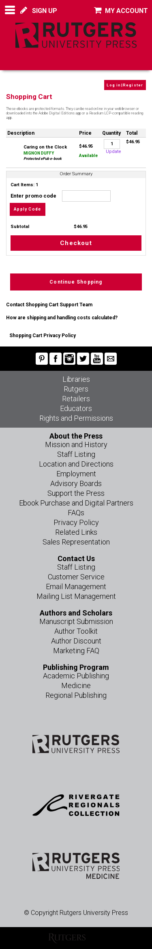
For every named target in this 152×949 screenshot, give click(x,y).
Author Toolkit (76, 631)
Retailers (76, 398)
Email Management (76, 586)
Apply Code (27, 209)
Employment (76, 473)
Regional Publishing (76, 695)
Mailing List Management (76, 596)
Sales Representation (76, 542)
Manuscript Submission (76, 621)
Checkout (76, 243)
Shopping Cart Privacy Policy (42, 335)
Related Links (76, 532)
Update (113, 151)
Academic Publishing (76, 675)
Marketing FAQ (76, 650)
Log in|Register (125, 85)
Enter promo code (60, 196)
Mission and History (76, 444)
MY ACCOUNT (121, 11)
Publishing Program (76, 667)
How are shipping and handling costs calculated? (62, 318)
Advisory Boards (76, 483)
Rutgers (76, 389)
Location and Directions (76, 464)
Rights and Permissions (76, 418)
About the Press (76, 436)
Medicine (76, 685)
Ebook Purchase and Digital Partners (76, 503)
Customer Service (76, 576)
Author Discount (76, 641)
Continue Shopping (75, 282)
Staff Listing (76, 454)
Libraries (76, 379)
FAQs (76, 512)
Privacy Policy (76, 522)
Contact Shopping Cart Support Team (49, 305)
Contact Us (76, 558)
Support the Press (76, 493)
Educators (76, 408)
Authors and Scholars (76, 613)
